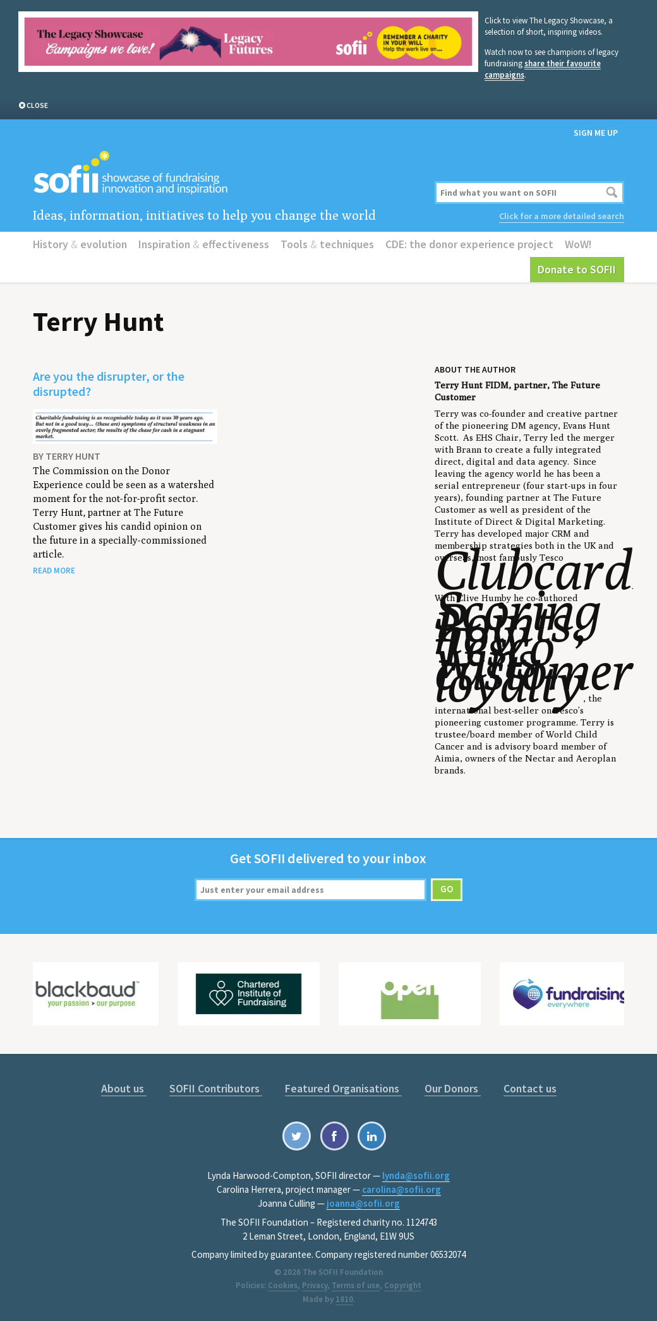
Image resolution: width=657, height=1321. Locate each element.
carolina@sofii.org (401, 1189)
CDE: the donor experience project (469, 244)
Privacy (314, 1285)
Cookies (283, 1285)
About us (124, 1088)
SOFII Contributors (215, 1088)
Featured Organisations (343, 1088)
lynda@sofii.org (416, 1175)
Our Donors (453, 1088)
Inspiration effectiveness (203, 244)
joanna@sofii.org (363, 1203)
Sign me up (596, 132)
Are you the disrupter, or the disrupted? (108, 383)
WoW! (578, 244)
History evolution (80, 244)
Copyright (402, 1285)
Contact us (530, 1088)
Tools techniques (327, 244)
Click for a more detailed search (561, 216)
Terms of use (356, 1285)
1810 (344, 1299)
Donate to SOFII (577, 269)
